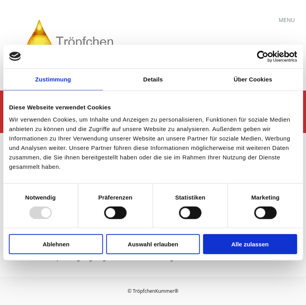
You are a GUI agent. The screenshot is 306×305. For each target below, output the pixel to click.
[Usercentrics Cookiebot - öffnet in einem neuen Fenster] (262, 56)
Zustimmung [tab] (53, 79)
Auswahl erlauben (153, 244)
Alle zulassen (250, 244)
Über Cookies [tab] (253, 79)
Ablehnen (56, 244)
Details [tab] (153, 79)
